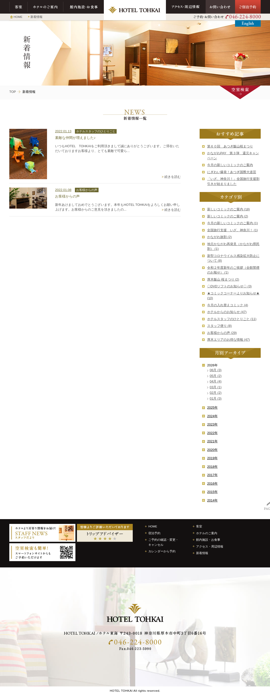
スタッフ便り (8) (219, 326)
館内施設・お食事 (83, 7)
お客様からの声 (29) (222, 333)
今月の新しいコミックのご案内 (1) (232, 223)
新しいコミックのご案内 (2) (227, 216)
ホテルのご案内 (45, 7)
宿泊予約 (154, 533)
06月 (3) (215, 370)
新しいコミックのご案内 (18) (228, 209)
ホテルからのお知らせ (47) (227, 312)
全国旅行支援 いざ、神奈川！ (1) (232, 230)
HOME (18, 16)
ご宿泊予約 (248, 7)
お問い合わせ (220, 7)
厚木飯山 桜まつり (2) (223, 279)
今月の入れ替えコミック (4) (227, 305)
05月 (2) (215, 376)
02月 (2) (215, 393)
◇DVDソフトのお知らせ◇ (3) (229, 286)
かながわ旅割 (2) (219, 237)
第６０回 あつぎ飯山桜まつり (230, 146)
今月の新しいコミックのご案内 (230, 165)
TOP (12, 92)
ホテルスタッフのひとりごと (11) (231, 319)
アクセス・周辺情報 (186, 7)
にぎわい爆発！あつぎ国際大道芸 (231, 172)
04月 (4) (215, 381)
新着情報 (36, 16)
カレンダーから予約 (161, 551)
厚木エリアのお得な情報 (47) (228, 339)
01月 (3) (215, 398)
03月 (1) (215, 387)
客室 (18, 7)
